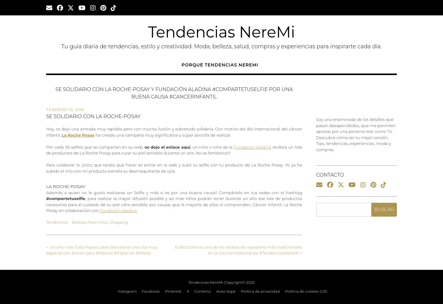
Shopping (119, 222)
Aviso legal (226, 291)
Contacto (202, 291)
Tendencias (57, 222)
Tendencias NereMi (221, 32)
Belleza (79, 222)
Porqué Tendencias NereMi (220, 65)
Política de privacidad (260, 291)
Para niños (97, 222)
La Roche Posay (78, 135)
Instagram (127, 291)
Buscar (384, 209)
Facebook (151, 291)
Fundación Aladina (252, 147)
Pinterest (173, 291)
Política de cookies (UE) (306, 291)
